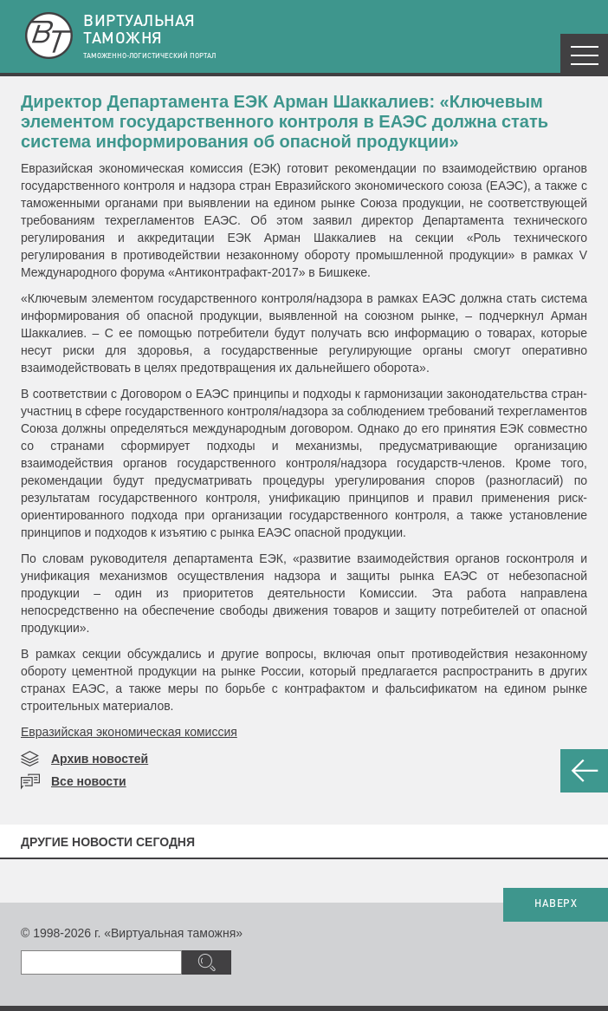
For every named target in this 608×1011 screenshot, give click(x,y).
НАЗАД (584, 770)
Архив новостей (99, 759)
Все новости (88, 781)
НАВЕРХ (555, 904)
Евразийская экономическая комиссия (129, 732)
